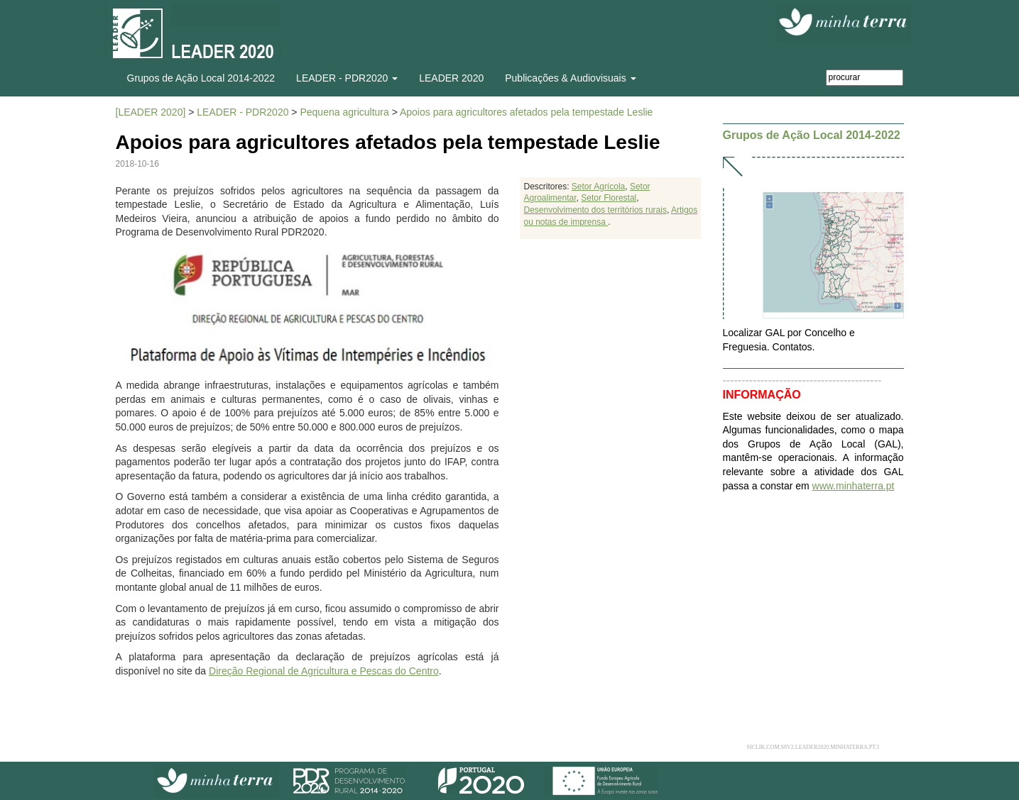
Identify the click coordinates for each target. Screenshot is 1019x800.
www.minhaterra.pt (853, 485)
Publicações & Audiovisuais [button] (570, 78)
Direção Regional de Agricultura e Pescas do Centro (324, 671)
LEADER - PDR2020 (242, 112)
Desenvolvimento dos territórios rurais (594, 210)
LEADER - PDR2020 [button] (347, 78)
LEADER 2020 (451, 78)
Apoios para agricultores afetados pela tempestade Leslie (526, 112)
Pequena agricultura (344, 112)
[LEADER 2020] (151, 112)
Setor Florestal (608, 198)
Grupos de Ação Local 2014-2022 (201, 78)
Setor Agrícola (598, 186)
